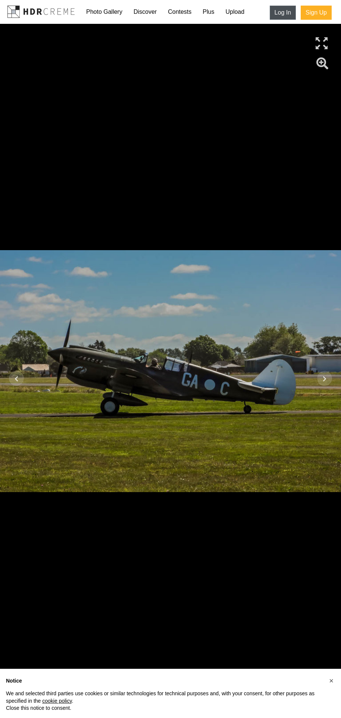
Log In (283, 12)
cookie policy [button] (57, 701)
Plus (208, 12)
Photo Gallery (104, 12)
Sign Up (316, 12)
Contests (179, 12)
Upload (234, 12)
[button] (331, 681)
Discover (145, 12)
